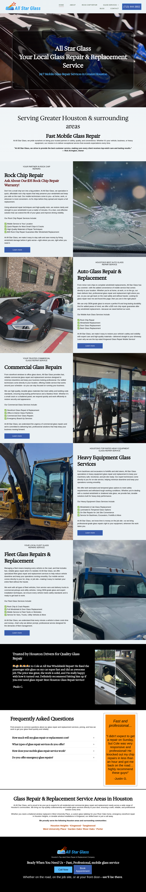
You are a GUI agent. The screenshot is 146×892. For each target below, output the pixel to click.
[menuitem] (58, 5)
